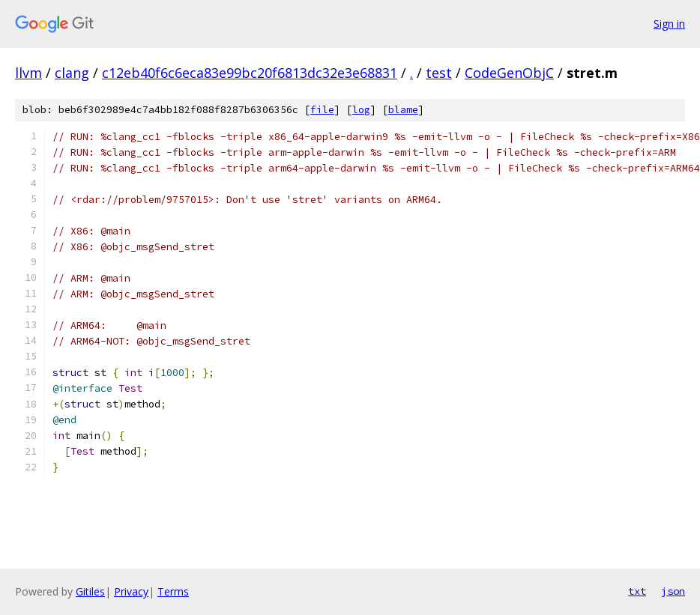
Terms (173, 591)
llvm (28, 73)
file (322, 109)
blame (403, 109)
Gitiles (90, 591)
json (673, 591)
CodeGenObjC (509, 73)
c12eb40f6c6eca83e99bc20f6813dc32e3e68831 (249, 73)
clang (72, 73)
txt (637, 591)
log (361, 109)
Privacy (131, 591)
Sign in (669, 23)
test (439, 73)
